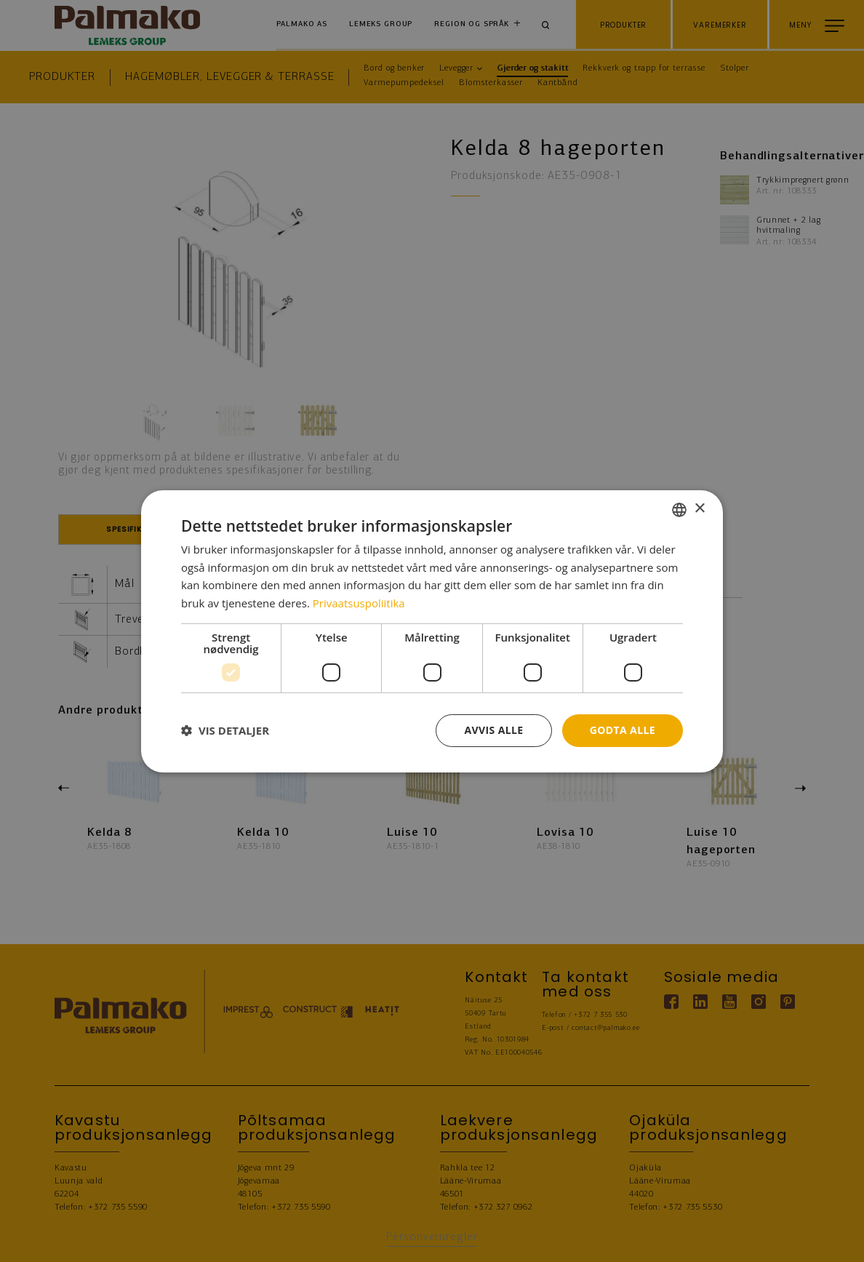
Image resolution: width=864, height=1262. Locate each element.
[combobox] (679, 509)
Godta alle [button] (622, 730)
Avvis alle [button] (493, 730)
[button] (225, 730)
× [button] (699, 508)
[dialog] (432, 631)
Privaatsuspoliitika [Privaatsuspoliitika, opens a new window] (359, 603)
